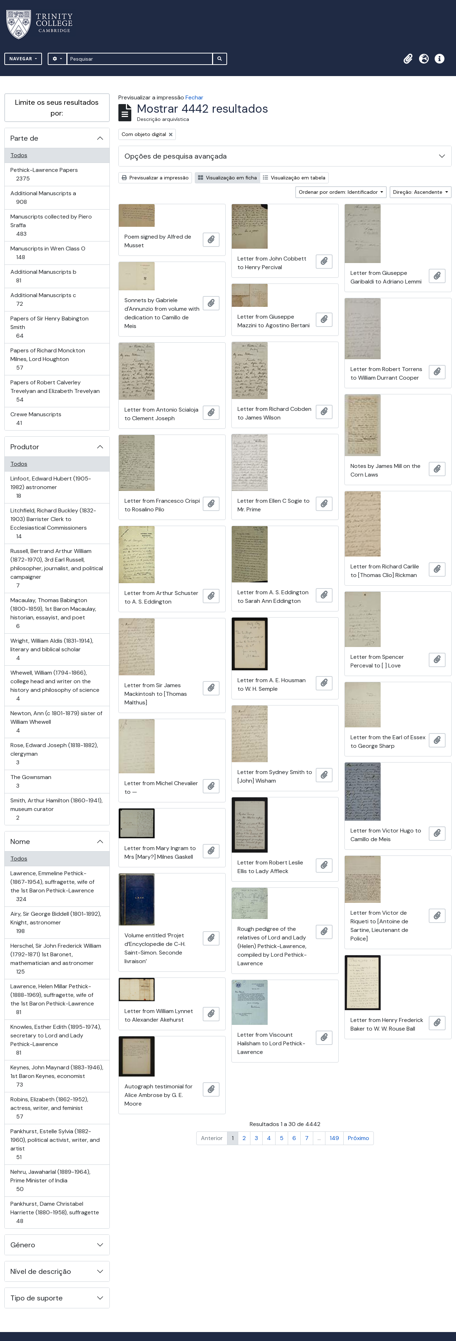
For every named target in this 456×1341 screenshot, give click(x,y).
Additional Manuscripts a (43, 197)
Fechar (194, 97)
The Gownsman (30, 781)
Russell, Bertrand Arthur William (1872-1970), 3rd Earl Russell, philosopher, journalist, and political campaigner (56, 568)
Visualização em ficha (227, 177)
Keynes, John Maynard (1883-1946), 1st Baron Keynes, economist (56, 1076)
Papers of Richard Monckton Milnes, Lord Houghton (47, 359)
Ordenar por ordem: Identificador (339, 192)
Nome (20, 841)
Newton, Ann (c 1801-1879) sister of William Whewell (56, 722)
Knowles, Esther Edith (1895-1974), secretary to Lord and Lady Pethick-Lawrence (55, 1039)
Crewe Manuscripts (35, 418)
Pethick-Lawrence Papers (44, 174)
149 (334, 1138)
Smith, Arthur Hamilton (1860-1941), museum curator (56, 809)
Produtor (24, 446)
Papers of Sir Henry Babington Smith (49, 327)
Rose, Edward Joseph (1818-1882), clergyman (54, 754)
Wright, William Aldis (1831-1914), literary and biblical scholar (51, 649)
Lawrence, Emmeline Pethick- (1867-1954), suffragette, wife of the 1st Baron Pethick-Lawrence (52, 886)
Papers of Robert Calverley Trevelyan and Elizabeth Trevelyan (55, 391)
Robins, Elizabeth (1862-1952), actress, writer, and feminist (49, 1108)
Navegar (21, 59)
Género (22, 1244)
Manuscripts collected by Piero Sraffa (51, 225)
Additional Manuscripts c (43, 299)
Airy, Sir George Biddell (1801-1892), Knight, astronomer (55, 922)
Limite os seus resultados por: (57, 108)
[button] (408, 59)
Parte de (24, 138)
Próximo (358, 1138)
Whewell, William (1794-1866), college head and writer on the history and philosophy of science (54, 685)
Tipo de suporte (36, 1298)
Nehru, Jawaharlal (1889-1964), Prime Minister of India (50, 1180)
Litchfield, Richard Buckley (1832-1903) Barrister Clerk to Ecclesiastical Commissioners (53, 523)
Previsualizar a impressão (155, 177)
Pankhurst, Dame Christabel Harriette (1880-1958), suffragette (54, 1212)
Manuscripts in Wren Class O (47, 253)
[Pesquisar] (140, 59)
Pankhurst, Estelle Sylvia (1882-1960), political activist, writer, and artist (55, 1144)
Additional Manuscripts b (43, 276)
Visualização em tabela (294, 177)
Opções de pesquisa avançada (175, 156)
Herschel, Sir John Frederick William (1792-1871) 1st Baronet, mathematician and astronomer (55, 958)
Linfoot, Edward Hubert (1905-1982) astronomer (50, 487)
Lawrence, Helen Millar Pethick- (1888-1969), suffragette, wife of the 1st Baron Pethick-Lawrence (52, 999)
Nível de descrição (40, 1271)
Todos (18, 155)
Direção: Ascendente (418, 192)
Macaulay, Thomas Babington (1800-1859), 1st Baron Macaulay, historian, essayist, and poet (53, 613)
